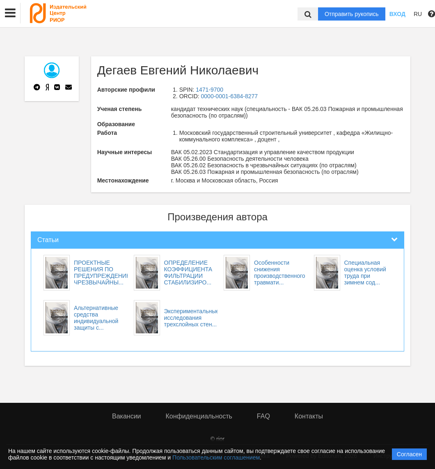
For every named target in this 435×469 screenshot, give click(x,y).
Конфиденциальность (199, 416)
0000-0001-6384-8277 (229, 96)
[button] (10, 13)
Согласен (409, 454)
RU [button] (418, 14)
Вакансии (126, 416)
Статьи (48, 239)
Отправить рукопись (352, 14)
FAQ (263, 416)
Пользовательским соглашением (216, 457)
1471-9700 (209, 89)
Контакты (309, 416)
